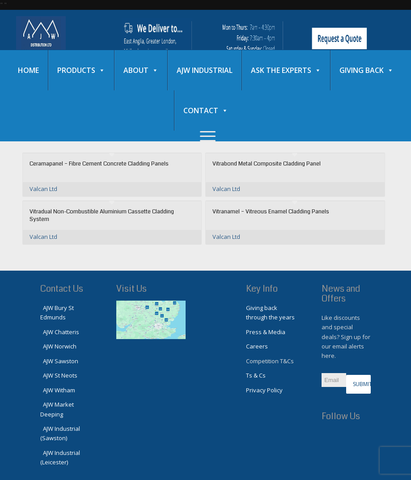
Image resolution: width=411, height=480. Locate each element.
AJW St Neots (58, 375)
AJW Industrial (205, 70)
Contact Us (61, 288)
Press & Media (265, 332)
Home (28, 70)
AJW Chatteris (59, 332)
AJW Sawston (59, 361)
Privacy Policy (264, 390)
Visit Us (131, 288)
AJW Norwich (58, 346)
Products (81, 70)
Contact (205, 110)
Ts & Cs (256, 375)
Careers (257, 346)
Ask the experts (286, 70)
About (140, 70)
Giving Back (366, 70)
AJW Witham (57, 390)
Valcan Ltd (43, 189)
